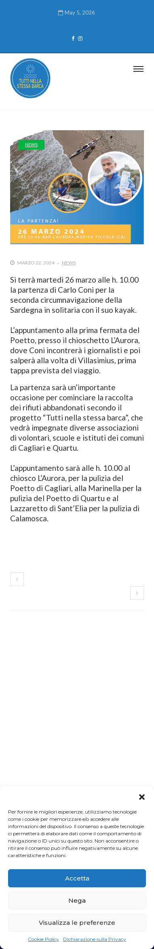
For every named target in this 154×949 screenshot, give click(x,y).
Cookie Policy (43, 939)
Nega (77, 900)
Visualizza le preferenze (77, 922)
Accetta (77, 878)
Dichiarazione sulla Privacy (94, 939)
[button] (142, 796)
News (31, 144)
